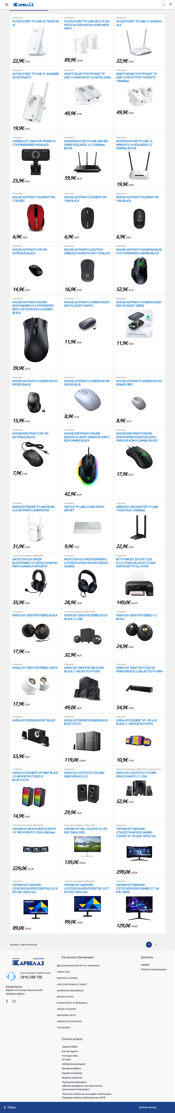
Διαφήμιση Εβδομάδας (33, 556)
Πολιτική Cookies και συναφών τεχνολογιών (86, 1094)
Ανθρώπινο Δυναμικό (73, 1064)
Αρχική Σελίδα (70, 1046)
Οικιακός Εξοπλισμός (69, 1021)
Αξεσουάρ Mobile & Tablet (72, 984)
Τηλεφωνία (63, 1027)
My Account (170, 4)
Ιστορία (66, 1059)
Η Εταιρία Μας (70, 1055)
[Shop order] (154, 1107)
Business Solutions (72, 1077)
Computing (17, 18)
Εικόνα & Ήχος (154, 769)
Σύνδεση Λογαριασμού (153, 969)
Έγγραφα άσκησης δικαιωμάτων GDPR (83, 1097)
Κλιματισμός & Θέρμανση (72, 1003)
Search (163, 4)
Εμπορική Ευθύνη (71, 1068)
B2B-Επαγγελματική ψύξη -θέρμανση (78, 965)
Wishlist (145, 964)
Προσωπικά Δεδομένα (74, 1082)
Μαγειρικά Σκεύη (66, 1015)
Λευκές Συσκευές (66, 1009)
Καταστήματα (70, 1051)
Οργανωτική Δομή (72, 1073)
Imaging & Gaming (67, 978)
